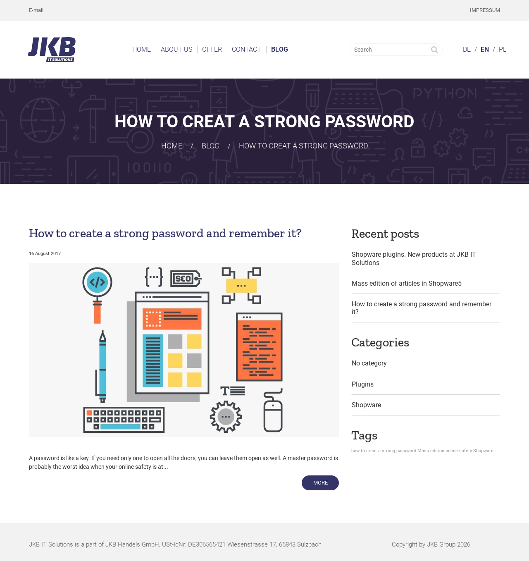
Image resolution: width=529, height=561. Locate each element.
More (326, 482)
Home (141, 49)
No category (369, 363)
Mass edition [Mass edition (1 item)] (430, 451)
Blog (279, 49)
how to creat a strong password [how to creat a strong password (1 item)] (383, 451)
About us (176, 49)
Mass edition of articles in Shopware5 (407, 283)
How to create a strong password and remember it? (165, 233)
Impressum (485, 10)
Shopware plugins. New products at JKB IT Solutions (414, 258)
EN (485, 49)
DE (467, 49)
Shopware (366, 405)
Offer (212, 49)
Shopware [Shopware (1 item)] (483, 451)
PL (502, 49)
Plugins (363, 384)
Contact (246, 49)
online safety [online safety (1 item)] (459, 451)
